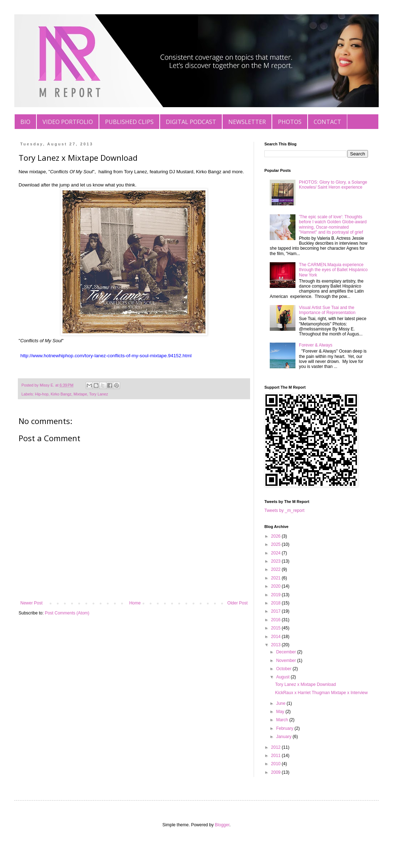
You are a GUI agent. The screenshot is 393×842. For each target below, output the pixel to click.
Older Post (237, 603)
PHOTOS (290, 122)
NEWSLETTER (247, 122)
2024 (276, 552)
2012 (276, 747)
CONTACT (327, 122)
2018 (276, 603)
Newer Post (31, 603)
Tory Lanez (98, 394)
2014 (276, 636)
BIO (25, 122)
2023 (276, 561)
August (283, 676)
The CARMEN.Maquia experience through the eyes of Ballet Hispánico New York (333, 270)
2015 (276, 628)
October (284, 668)
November (286, 660)
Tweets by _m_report (284, 510)
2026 (276, 536)
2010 (276, 763)
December (286, 651)
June (281, 703)
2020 (276, 586)
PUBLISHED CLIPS (129, 122)
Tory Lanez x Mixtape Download (305, 684)
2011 (276, 755)
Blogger (222, 824)
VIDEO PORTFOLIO (68, 122)
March (282, 719)
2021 (276, 578)
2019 (276, 594)
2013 (276, 644)
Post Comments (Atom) (67, 613)
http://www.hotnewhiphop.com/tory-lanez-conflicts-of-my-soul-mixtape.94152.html (105, 355)
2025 (276, 544)
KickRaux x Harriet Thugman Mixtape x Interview (321, 692)
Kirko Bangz (61, 394)
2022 (276, 569)
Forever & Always (315, 345)
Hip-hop (42, 394)
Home (135, 603)
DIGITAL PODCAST (191, 122)
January (284, 736)
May (280, 711)
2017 (276, 611)
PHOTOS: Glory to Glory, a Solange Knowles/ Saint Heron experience (333, 185)
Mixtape (80, 394)
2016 (276, 619)
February (285, 728)
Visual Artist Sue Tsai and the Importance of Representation (327, 310)
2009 (276, 772)
